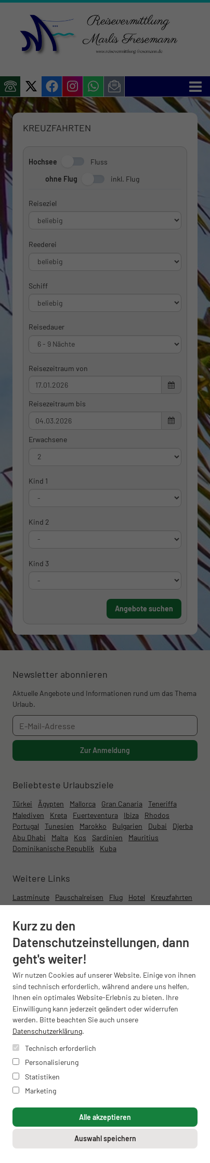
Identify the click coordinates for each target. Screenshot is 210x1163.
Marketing (34, 1090)
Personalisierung (45, 1062)
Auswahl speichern (105, 1138)
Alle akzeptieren (105, 1117)
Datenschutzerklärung (47, 1031)
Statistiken (36, 1076)
